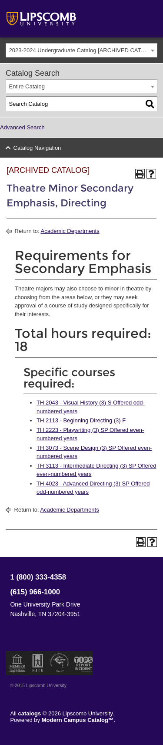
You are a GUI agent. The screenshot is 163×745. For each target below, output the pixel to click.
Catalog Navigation (37, 148)
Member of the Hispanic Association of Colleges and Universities (38, 663)
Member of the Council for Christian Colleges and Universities (17, 663)
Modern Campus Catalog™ (78, 720)
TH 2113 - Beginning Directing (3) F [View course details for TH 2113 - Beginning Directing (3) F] (81, 420)
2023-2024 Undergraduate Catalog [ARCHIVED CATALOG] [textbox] (83, 50)
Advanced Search (22, 127)
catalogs (29, 713)
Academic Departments (70, 231)
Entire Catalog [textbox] (27, 86)
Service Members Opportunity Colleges (60, 663)
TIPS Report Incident (83, 663)
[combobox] (81, 50)
